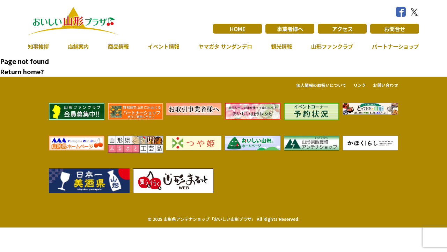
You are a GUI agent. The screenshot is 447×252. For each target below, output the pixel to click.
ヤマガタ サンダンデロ (223, 46)
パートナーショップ (394, 46)
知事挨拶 (39, 46)
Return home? (22, 71)
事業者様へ (290, 28)
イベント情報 (161, 46)
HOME (237, 28)
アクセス (342, 28)
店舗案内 (78, 46)
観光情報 (280, 46)
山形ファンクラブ (330, 46)
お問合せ (394, 28)
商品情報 (117, 46)
